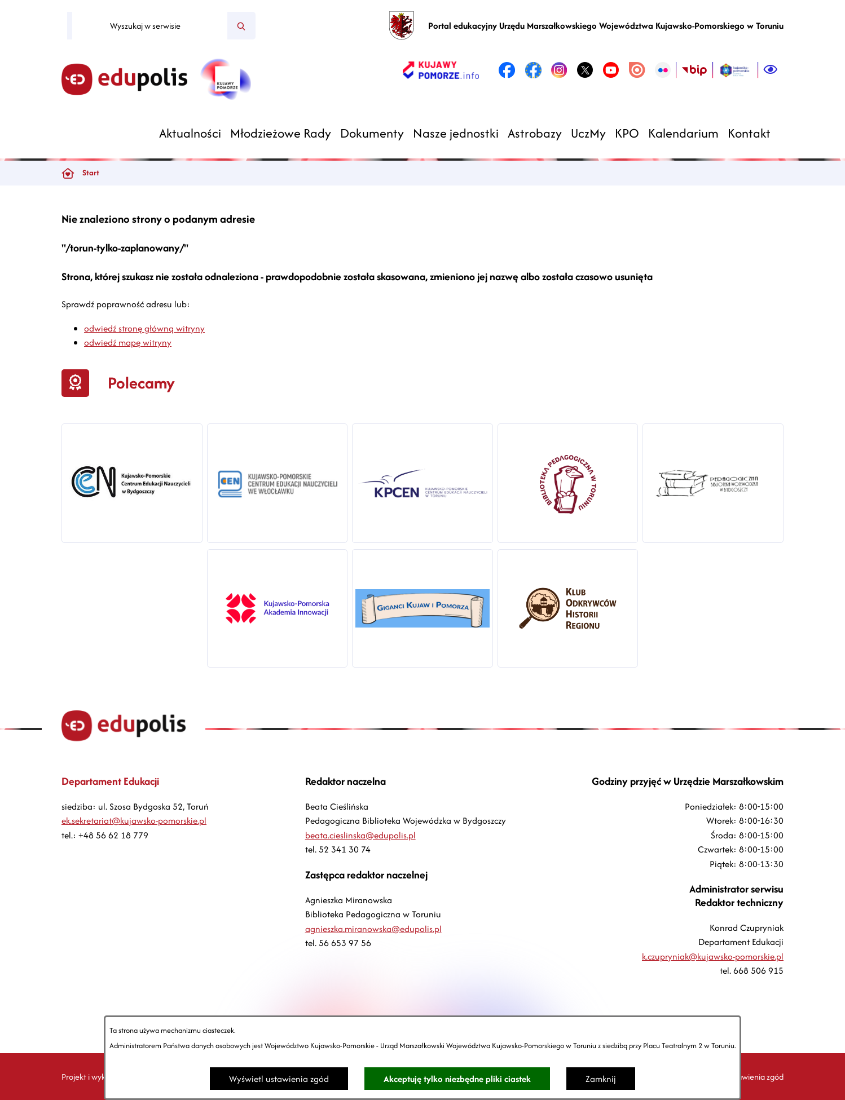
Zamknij (601, 1078)
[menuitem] (190, 133)
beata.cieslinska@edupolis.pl (360, 835)
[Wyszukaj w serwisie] (149, 26)
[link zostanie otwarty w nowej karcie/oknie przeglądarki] (441, 70)
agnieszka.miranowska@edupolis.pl (373, 928)
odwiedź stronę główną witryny (144, 328)
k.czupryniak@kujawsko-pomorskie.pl (713, 956)
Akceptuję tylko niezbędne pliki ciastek (457, 1078)
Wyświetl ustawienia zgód (279, 1078)
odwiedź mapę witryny (127, 342)
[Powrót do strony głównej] (67, 173)
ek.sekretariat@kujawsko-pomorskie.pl (133, 820)
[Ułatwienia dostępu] (770, 70)
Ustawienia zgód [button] (755, 1077)
